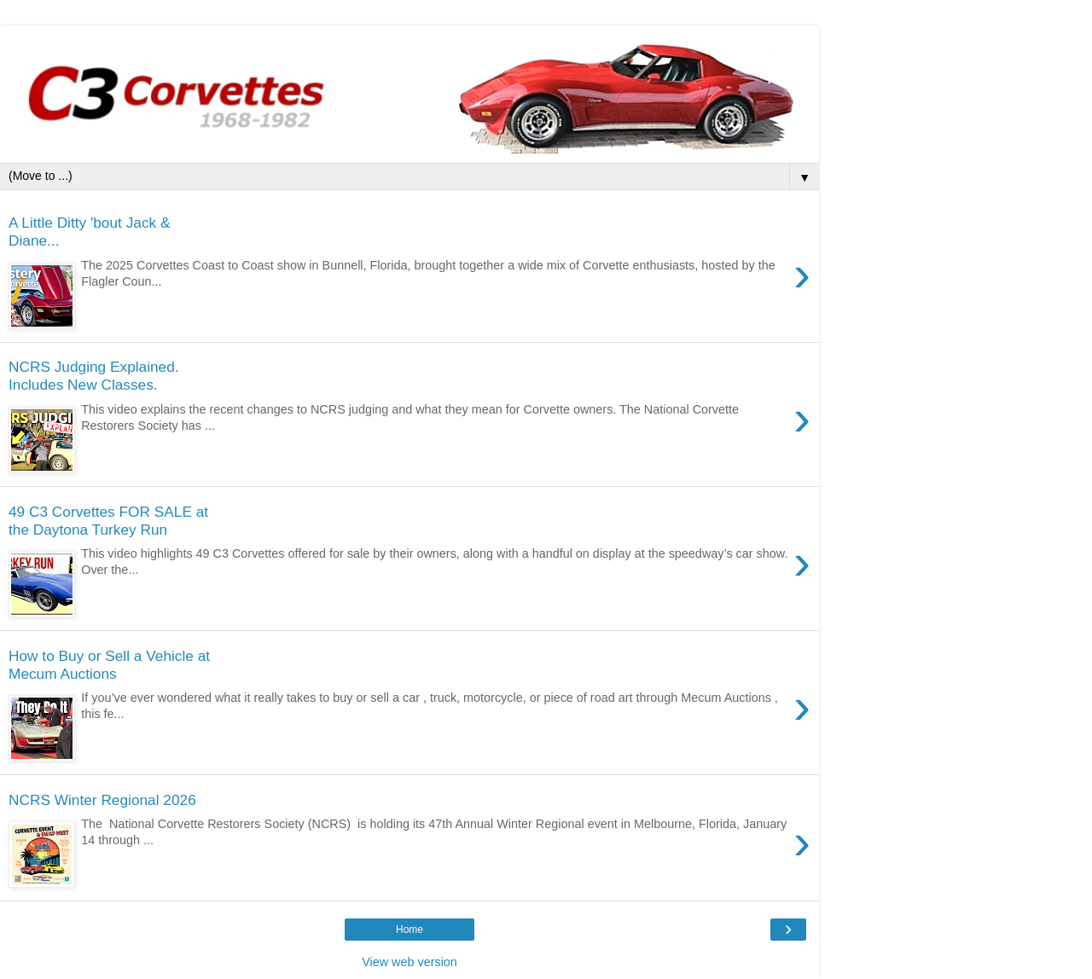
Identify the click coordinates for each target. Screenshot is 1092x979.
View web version (409, 962)
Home (409, 930)
